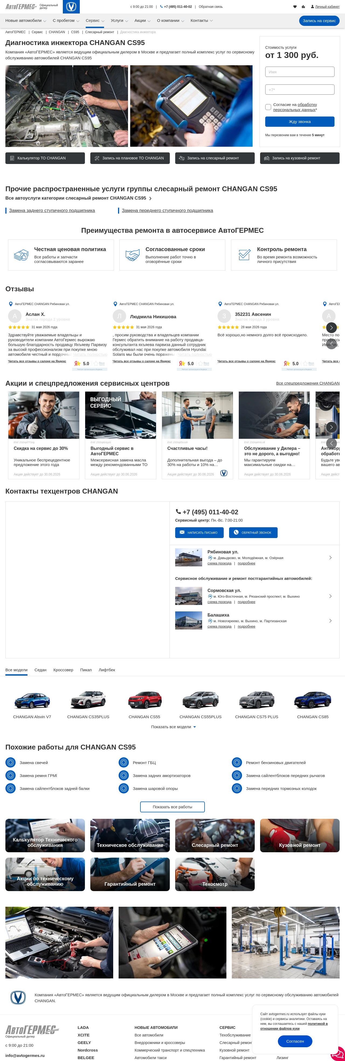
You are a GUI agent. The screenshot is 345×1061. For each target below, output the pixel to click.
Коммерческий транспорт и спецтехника (170, 1050)
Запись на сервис (319, 20)
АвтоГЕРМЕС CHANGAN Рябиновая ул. (42, 304)
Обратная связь (211, 7)
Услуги (117, 20)
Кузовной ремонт (235, 1050)
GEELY (84, 1042)
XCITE (83, 1035)
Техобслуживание (235, 1035)
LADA (83, 1027)
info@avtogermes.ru (25, 1055)
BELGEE (86, 1057)
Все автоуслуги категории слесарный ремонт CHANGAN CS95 (75, 198)
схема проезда (220, 563)
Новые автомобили (24, 20)
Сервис (93, 20)
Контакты (200, 20)
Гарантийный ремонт (238, 1058)
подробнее (246, 563)
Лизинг (282, 1058)
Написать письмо (202, 532)
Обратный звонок (256, 532)
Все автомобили (149, 1035)
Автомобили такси (151, 1058)
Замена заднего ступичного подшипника (52, 210)
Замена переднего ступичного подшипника (167, 210)
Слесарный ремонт (236, 1043)
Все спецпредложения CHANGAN (308, 383)
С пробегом (64, 20)
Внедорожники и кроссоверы (160, 1043)
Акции (140, 20)
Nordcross (88, 1050)
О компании (169, 20)
